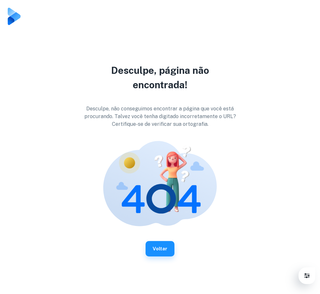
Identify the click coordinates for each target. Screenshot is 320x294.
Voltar (160, 248)
